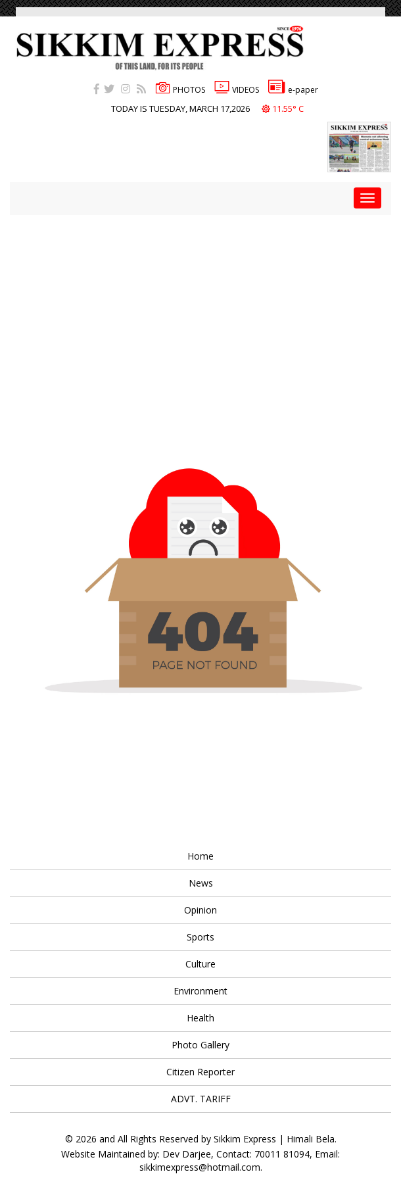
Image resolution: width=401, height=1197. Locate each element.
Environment (200, 991)
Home (200, 856)
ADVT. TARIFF (201, 1098)
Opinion (200, 910)
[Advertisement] (205, 307)
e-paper (293, 89)
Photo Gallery (200, 1044)
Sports (200, 937)
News (201, 883)
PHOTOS (180, 89)
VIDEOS (236, 89)
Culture (200, 964)
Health (200, 1018)
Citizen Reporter (200, 1071)
